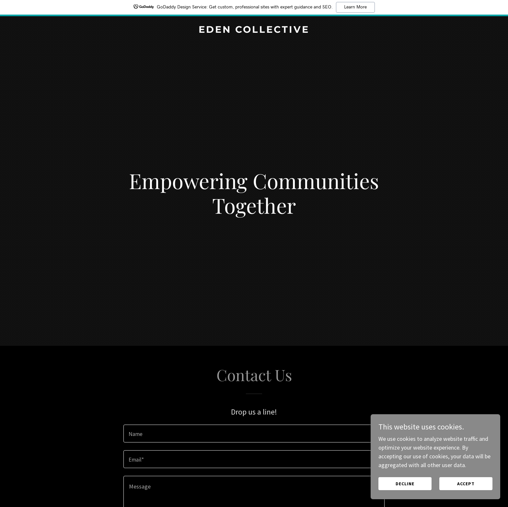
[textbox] (253, 433)
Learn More (355, 7)
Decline (405, 484)
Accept (466, 484)
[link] (254, 30)
